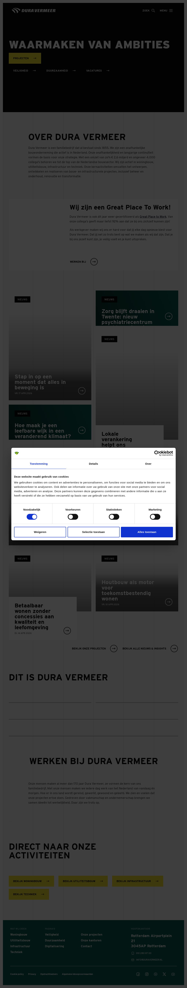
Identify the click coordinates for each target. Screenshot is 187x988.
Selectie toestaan (93, 531)
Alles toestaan (147, 531)
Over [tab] (148, 463)
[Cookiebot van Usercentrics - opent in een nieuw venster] (157, 453)
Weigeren (40, 531)
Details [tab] (93, 463)
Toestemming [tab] (39, 463)
